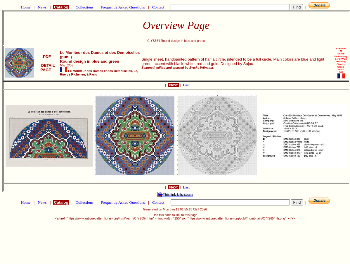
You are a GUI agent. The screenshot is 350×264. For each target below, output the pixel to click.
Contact (158, 7)
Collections (84, 7)
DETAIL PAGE (47, 67)
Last (186, 85)
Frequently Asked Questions (123, 7)
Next (173, 85)
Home (25, 7)
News (42, 7)
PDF (47, 56)
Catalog (61, 7)
